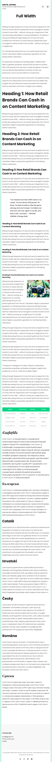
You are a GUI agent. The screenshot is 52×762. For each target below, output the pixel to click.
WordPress (29, 755)
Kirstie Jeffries (9, 5)
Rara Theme (45, 752)
